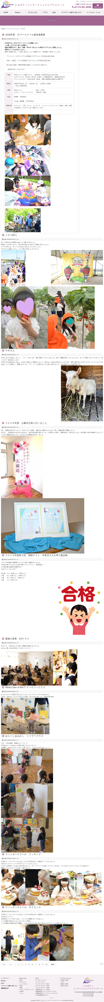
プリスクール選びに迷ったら (9, 986)
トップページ (5, 978)
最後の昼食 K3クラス (17, 638)
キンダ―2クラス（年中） (43, 986)
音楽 (21, 986)
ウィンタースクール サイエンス (23, 907)
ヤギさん (10, 350)
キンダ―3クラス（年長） (43, 987)
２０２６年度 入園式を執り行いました (26, 423)
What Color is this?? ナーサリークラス (25, 687)
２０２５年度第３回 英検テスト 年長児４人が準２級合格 (36, 555)
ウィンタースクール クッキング (23, 854)
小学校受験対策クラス (42, 995)
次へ (47, 964)
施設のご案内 (64, 984)
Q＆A (2, 983)
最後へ (53, 964)
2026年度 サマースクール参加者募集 (25, 34)
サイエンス (23, 982)
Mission (3, 981)
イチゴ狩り (11, 235)
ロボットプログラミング (26, 989)
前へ (10, 964)
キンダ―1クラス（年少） (43, 984)
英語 (21, 980)
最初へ (4, 964)
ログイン (52, 997)
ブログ (63, 982)
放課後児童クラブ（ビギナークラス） (46, 991)
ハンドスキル (23, 984)
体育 (21, 987)
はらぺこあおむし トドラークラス (24, 736)
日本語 (22, 991)
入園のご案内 (64, 980)
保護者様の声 (5, 988)
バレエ (22, 993)
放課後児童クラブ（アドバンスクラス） (47, 993)
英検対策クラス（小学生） (43, 989)
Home (3, 29)
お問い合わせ (64, 986)
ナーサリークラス (41, 980)
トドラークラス (40, 982)
